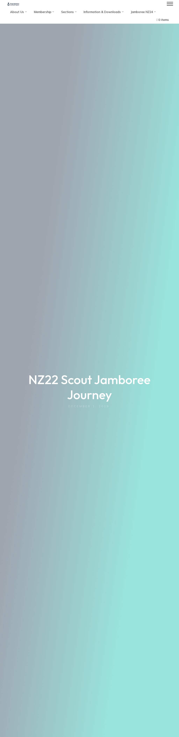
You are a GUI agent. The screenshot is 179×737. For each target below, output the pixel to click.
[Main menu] (170, 4)
